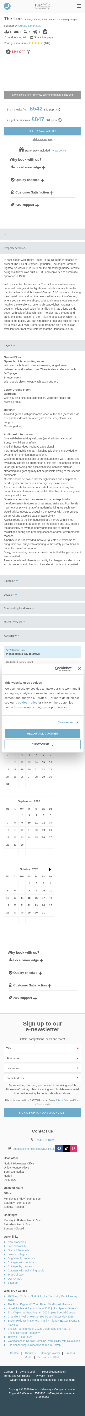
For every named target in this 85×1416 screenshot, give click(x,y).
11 (36, 822)
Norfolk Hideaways (42, 6)
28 (7, 844)
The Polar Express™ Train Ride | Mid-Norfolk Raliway (40, 1304)
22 (43, 769)
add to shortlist (17, 37)
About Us (30, 1353)
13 (15, 897)
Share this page (43, 37)
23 (36, 905)
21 (22, 905)
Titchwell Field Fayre (20, 1336)
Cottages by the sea (20, 1266)
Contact (14, 1353)
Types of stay (16, 1274)
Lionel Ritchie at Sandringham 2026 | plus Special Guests (42, 1308)
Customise (65, 722)
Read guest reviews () (27, 43)
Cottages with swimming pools (26, 1270)
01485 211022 (7, 6)
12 (7, 897)
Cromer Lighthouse (29, 25)
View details (59, 150)
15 (43, 762)
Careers (8, 1371)
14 (22, 897)
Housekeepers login (54, 1371)
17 (43, 897)
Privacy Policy (63, 1100)
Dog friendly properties (21, 1258)
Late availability (17, 1246)
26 (43, 837)
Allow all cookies (42, 733)
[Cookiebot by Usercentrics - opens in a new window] (55, 668)
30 (22, 844)
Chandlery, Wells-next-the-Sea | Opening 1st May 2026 (41, 1316)
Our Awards (15, 1278)
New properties (17, 1242)
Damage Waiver (50, 1353)
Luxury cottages (17, 1254)
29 (43, 776)
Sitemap (13, 1282)
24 (43, 905)
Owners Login (27, 1371)
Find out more (66, 1379)
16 (36, 897)
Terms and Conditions (17, 1375)
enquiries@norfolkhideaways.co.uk (34, 1148)
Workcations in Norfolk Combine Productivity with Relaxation (44, 1340)
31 (7, 784)
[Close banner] (79, 668)
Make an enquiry (43, 139)
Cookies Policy (27, 702)
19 (43, 830)
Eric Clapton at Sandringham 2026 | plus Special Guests (41, 1312)
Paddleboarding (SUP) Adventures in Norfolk (34, 1345)
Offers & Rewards (18, 1250)
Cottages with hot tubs (21, 1262)
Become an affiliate (48, 1357)
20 (15, 905)
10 (29, 822)
